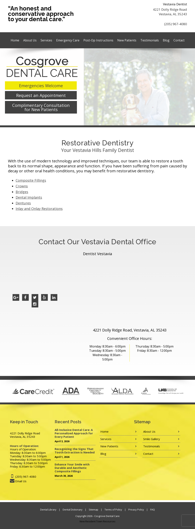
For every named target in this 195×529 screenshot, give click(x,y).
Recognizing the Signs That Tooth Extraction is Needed (75, 450)
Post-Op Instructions (98, 40)
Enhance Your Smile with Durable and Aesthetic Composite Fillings (72, 468)
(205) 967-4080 (175, 24)
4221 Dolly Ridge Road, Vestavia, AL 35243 (129, 330)
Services (46, 40)
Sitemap (93, 509)
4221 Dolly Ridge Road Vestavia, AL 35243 (170, 11)
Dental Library (48, 509)
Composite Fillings (31, 180)
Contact (179, 40)
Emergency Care (67, 40)
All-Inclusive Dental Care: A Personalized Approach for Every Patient (74, 433)
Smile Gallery (151, 439)
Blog (166, 40)
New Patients (126, 40)
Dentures (23, 203)
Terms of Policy (113, 509)
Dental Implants (29, 197)
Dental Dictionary (72, 509)
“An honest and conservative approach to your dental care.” (41, 14)
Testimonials (149, 40)
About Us (30, 40)
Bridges (22, 192)
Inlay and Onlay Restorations (39, 208)
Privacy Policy (136, 509)
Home (15, 40)
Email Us (20, 481)
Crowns (22, 186)
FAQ (152, 509)
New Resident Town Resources (97, 521)
